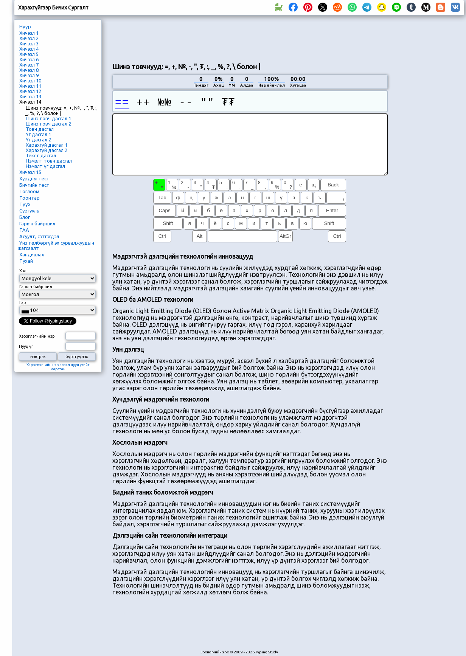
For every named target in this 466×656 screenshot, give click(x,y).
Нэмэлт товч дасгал (49, 160)
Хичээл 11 (30, 85)
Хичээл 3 (29, 43)
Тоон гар (29, 197)
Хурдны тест (34, 178)
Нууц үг (26, 346)
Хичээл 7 (29, 64)
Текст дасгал (41, 155)
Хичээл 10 (30, 80)
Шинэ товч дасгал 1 (48, 118)
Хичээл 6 (29, 59)
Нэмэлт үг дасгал (45, 166)
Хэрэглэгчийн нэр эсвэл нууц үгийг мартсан (57, 367)
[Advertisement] (428, 146)
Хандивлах (31, 254)
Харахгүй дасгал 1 (46, 144)
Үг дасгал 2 (38, 139)
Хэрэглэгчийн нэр (37, 336)
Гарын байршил (37, 223)
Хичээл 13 (30, 96)
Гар (22, 302)
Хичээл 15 (30, 172)
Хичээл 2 (29, 38)
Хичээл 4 (29, 48)
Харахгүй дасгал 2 (46, 150)
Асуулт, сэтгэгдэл (39, 236)
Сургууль (29, 210)
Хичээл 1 (29, 33)
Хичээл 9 (29, 75)
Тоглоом (29, 191)
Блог (24, 217)
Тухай (26, 261)
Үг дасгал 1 (38, 134)
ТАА (24, 230)
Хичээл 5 (29, 54)
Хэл (22, 270)
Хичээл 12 (30, 91)
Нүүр (25, 26)
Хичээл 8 (29, 70)
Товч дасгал (40, 129)
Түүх (25, 204)
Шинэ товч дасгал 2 (48, 123)
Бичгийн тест (34, 185)
